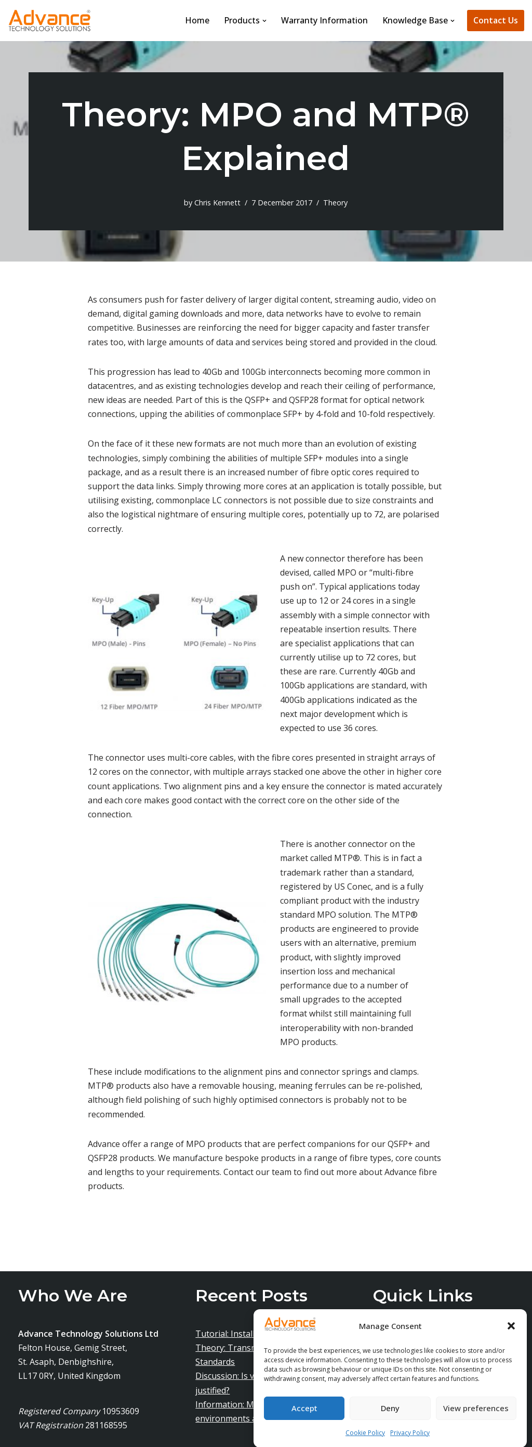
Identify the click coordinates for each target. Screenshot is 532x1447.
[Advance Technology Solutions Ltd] (49, 20)
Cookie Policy (365, 1441)
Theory (335, 202)
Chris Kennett (217, 202)
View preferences (476, 1417)
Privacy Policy (410, 1441)
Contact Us (495, 20)
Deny (390, 1417)
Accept (304, 1417)
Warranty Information (324, 20)
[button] (511, 1336)
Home (197, 20)
